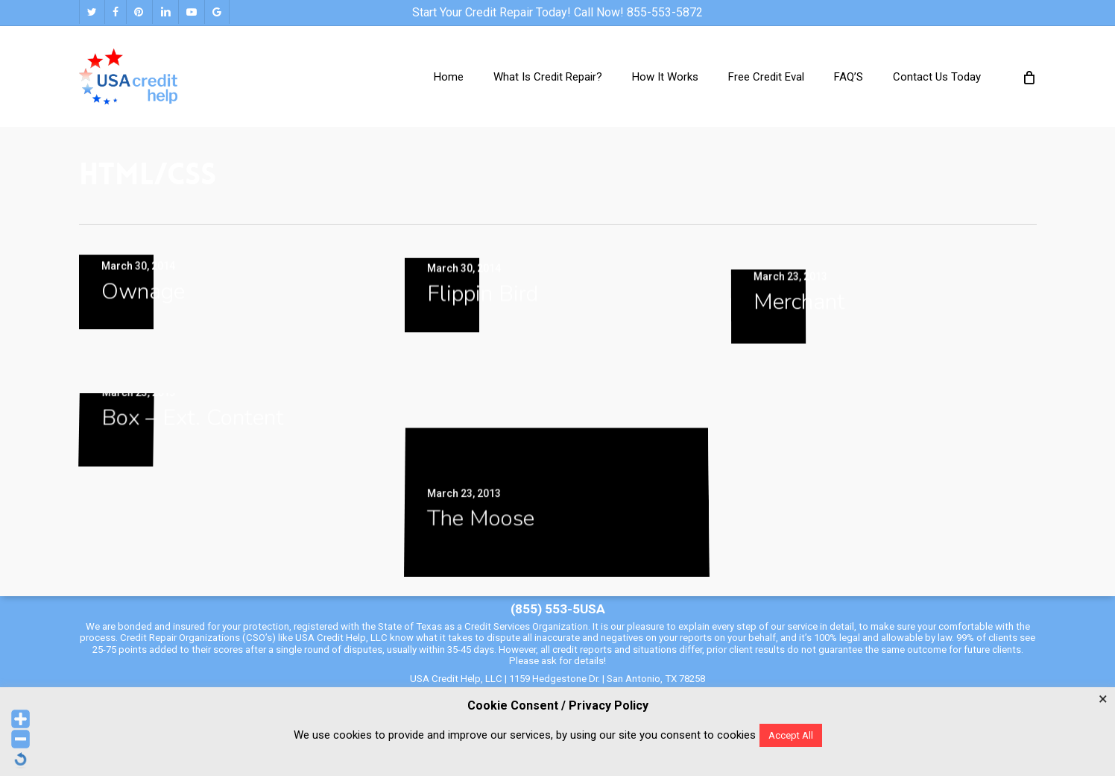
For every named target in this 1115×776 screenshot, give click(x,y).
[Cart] (1029, 76)
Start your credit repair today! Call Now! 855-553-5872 (557, 12)
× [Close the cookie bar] (1103, 699)
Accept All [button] (790, 735)
